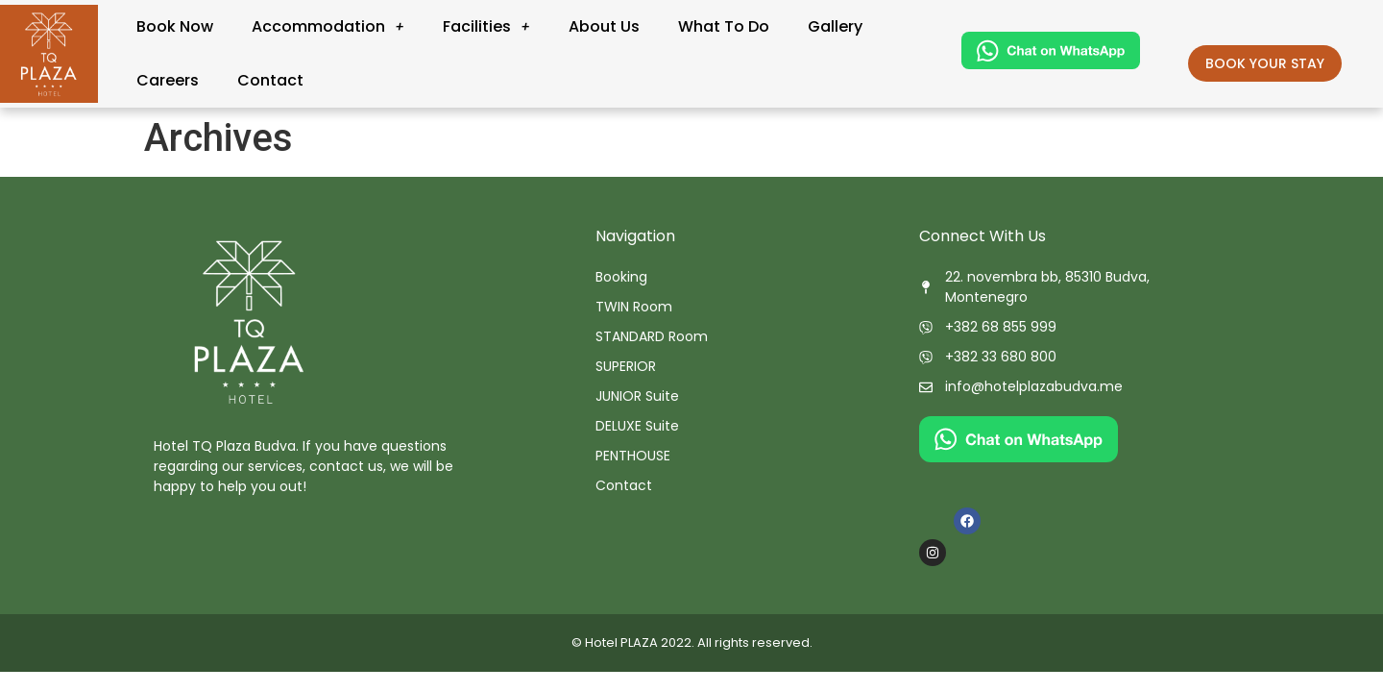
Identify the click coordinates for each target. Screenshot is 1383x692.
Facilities (486, 26)
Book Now (174, 26)
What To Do (723, 26)
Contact (270, 80)
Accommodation (328, 26)
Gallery (835, 26)
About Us (604, 26)
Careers (167, 80)
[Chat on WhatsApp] (1050, 64)
